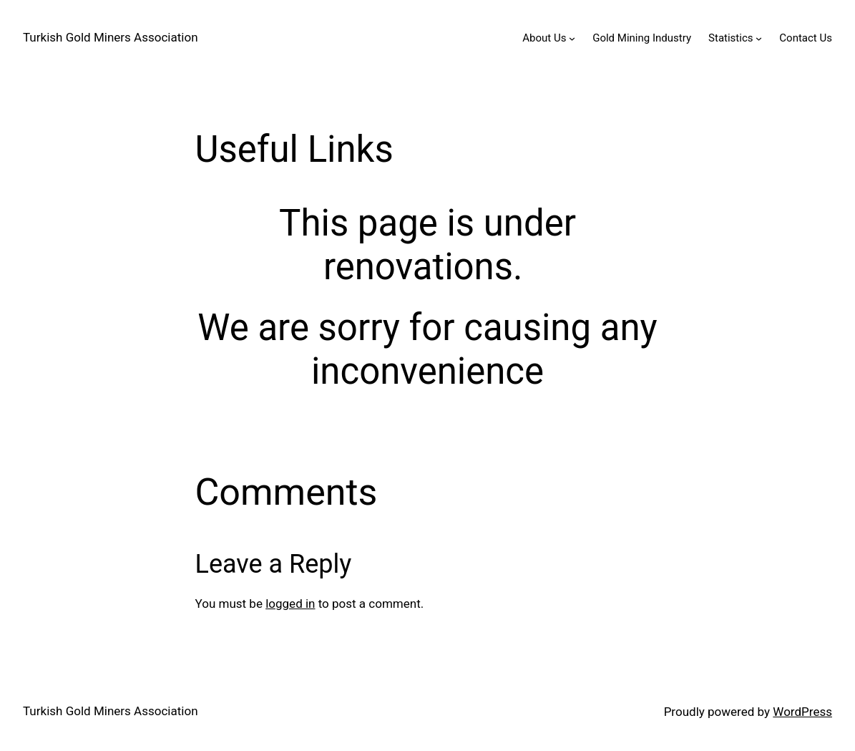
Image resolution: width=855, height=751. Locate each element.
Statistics (730, 38)
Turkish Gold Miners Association (110, 37)
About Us (544, 38)
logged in (290, 603)
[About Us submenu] (572, 38)
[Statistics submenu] (759, 38)
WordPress (802, 711)
